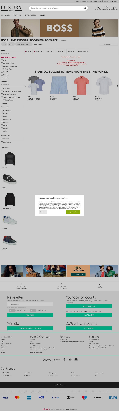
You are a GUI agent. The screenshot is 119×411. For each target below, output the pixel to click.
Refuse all (43, 212)
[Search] (85, 8)
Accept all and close (73, 212)
